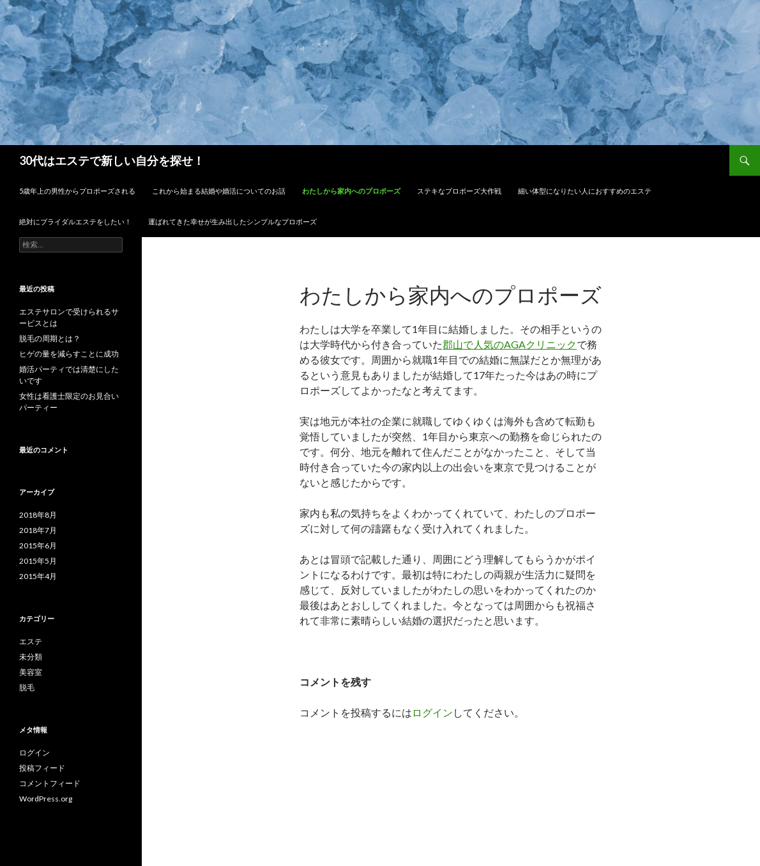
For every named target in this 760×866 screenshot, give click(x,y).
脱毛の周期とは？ (49, 338)
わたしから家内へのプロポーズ (351, 191)
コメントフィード (49, 783)
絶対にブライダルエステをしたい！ (75, 221)
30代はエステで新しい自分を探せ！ (111, 160)
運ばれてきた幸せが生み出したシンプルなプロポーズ (232, 221)
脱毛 (26, 687)
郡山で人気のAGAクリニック (510, 344)
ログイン (432, 712)
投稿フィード (42, 768)
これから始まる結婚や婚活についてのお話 (218, 191)
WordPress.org (45, 798)
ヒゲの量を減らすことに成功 (69, 354)
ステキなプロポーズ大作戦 (459, 191)
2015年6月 (38, 545)
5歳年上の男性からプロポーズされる (77, 191)
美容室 (30, 672)
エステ (30, 641)
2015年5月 (38, 561)
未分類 (30, 656)
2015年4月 (38, 576)
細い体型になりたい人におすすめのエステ (584, 191)
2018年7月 (38, 530)
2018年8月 (38, 515)
